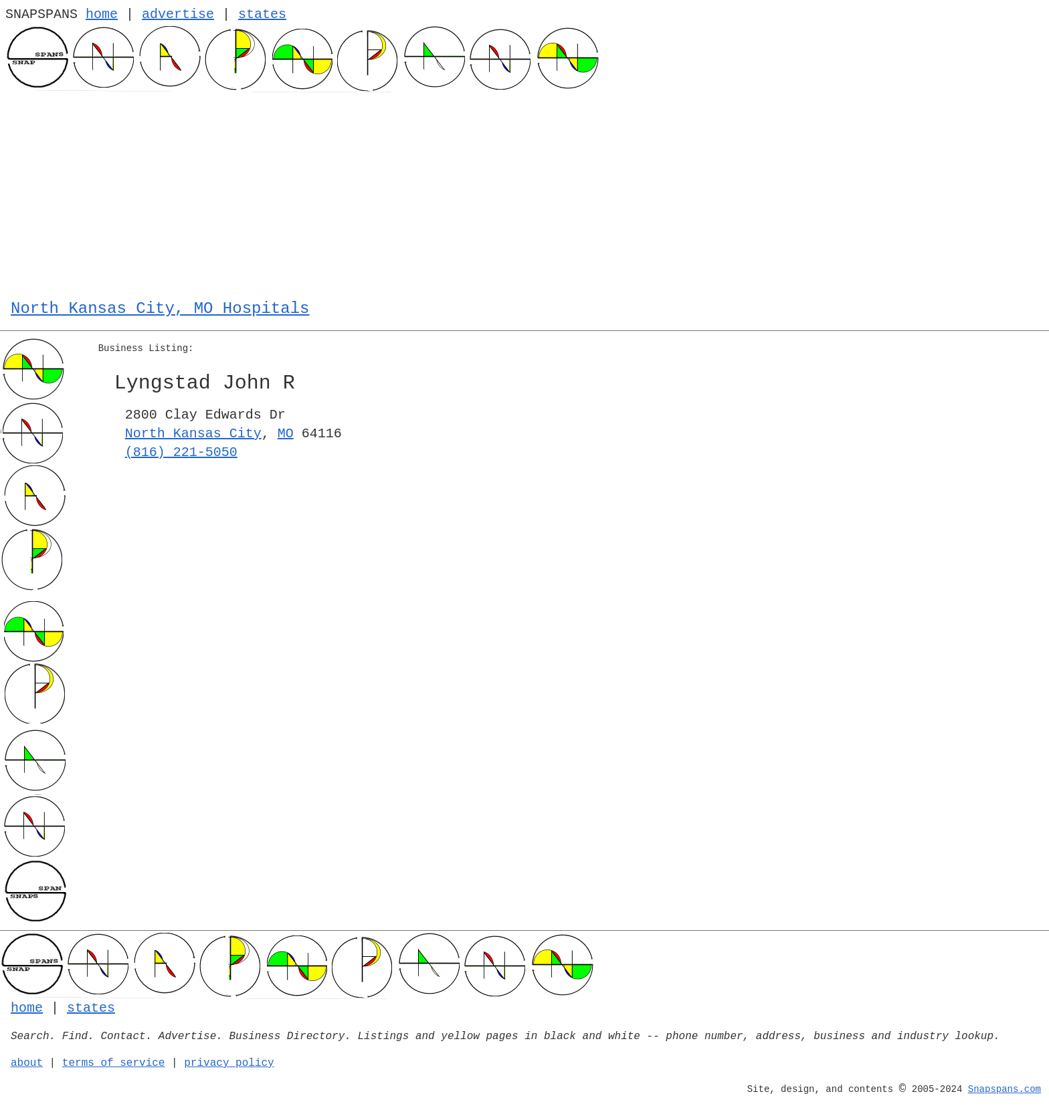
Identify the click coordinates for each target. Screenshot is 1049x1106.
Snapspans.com (1004, 1089)
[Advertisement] (524, 192)
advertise (178, 14)
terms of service (113, 1063)
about (27, 1063)
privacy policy (229, 1063)
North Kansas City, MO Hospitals (160, 309)
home (102, 14)
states (262, 14)
